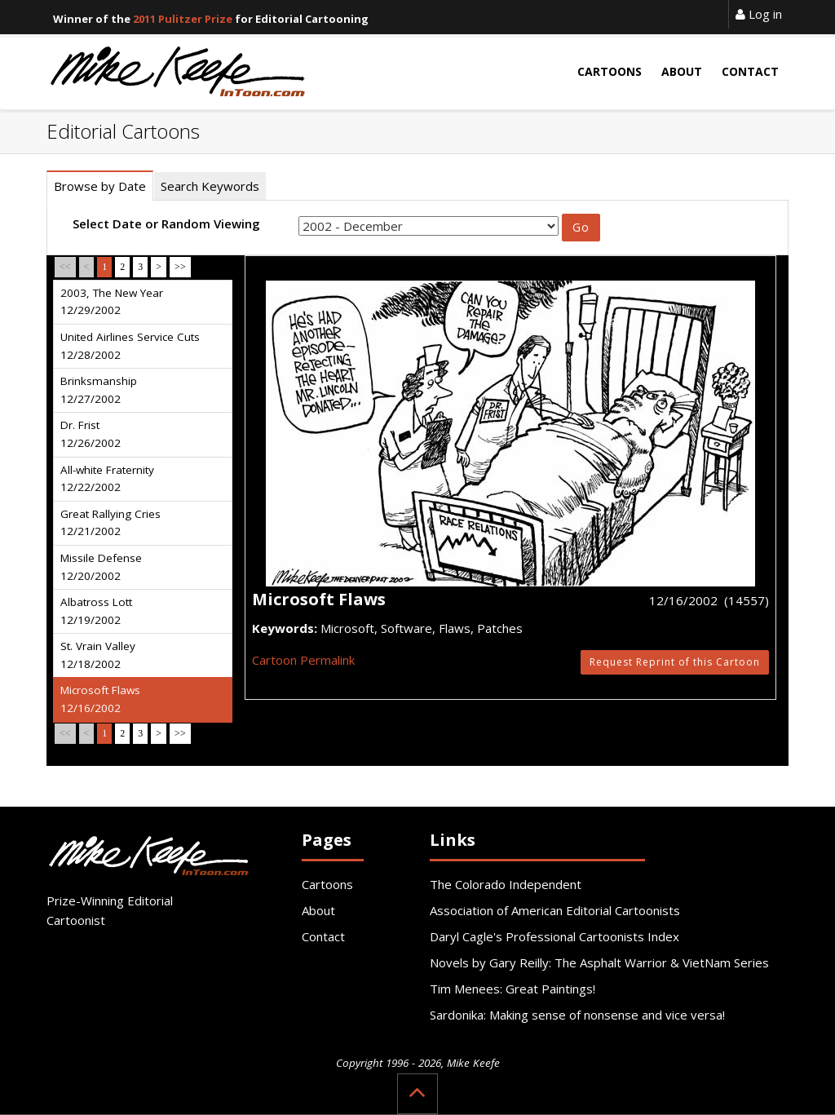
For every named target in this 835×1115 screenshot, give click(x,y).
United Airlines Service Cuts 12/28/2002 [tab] (130, 346)
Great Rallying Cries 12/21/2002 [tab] (110, 523)
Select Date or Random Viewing (166, 223)
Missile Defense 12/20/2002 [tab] (101, 567)
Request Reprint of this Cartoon (675, 662)
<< (65, 266)
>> (180, 266)
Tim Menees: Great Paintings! (512, 988)
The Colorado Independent (505, 884)
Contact (323, 936)
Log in (759, 14)
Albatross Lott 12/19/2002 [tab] (96, 611)
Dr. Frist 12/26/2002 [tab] (90, 434)
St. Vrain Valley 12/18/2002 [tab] (97, 655)
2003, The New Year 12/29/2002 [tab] (111, 301)
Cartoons (327, 884)
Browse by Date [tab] (100, 186)
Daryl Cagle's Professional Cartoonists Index (554, 936)
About (318, 910)
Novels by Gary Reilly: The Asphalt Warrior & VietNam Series (599, 962)
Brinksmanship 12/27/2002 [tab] (98, 390)
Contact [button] (750, 71)
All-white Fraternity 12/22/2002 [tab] (107, 478)
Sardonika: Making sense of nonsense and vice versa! (577, 1015)
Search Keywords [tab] (210, 186)
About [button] (681, 71)
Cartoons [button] (609, 71)
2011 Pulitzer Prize (182, 18)
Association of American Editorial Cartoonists (555, 910)
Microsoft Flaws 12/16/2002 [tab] (100, 699)
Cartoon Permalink (303, 660)
